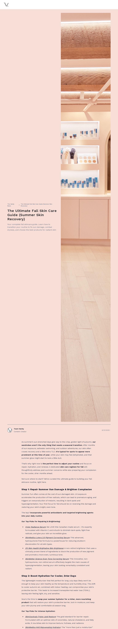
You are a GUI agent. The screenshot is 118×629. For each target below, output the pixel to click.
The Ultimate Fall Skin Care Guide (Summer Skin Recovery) (36, 205)
